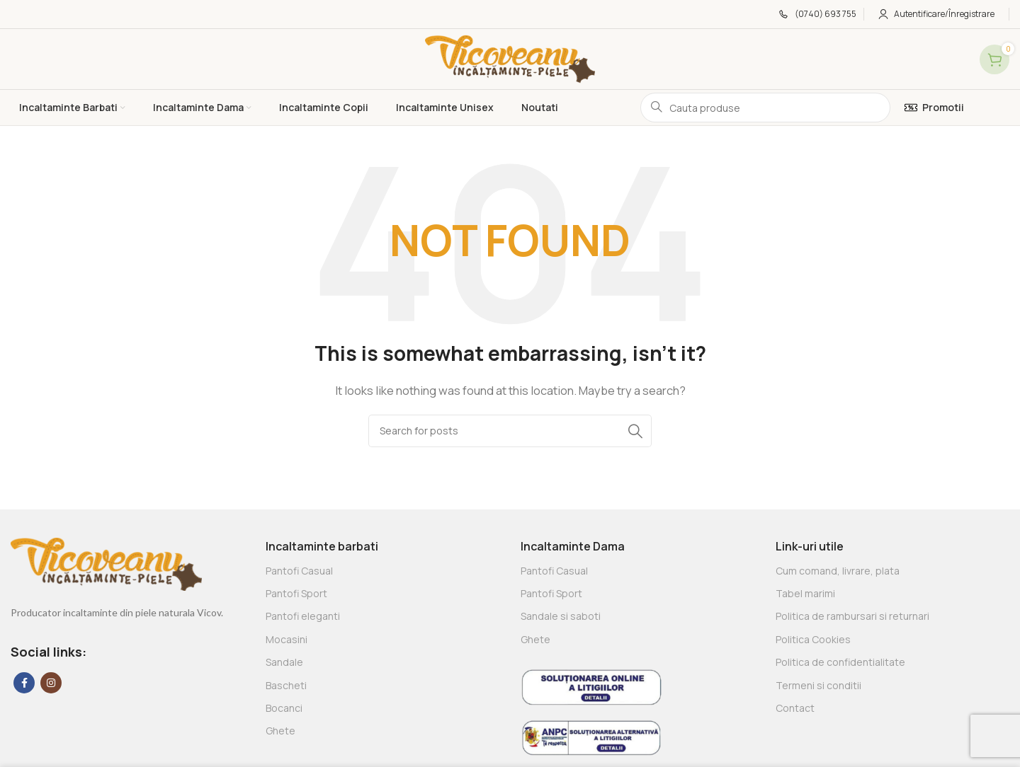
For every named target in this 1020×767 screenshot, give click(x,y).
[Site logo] (510, 58)
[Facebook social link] (24, 682)
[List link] (382, 571)
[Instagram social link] (51, 682)
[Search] (510, 431)
